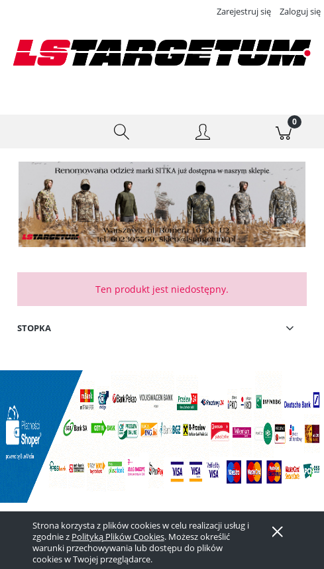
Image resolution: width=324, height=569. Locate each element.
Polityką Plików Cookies (118, 537)
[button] (40, 131)
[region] (162, 204)
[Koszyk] (283, 131)
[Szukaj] (121, 131)
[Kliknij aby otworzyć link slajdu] (149, 204)
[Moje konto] (202, 133)
